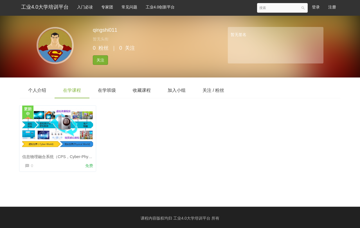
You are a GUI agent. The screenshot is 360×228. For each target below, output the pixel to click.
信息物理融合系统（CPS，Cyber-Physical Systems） (70, 155)
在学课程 (72, 90)
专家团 (107, 7)
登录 (316, 7)
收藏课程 (142, 90)
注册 (332, 7)
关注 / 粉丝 (213, 90)
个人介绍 (37, 90)
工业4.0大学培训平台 (45, 7)
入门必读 (85, 7)
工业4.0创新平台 (160, 7)
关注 (100, 60)
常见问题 (129, 7)
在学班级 (107, 90)
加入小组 (177, 90)
